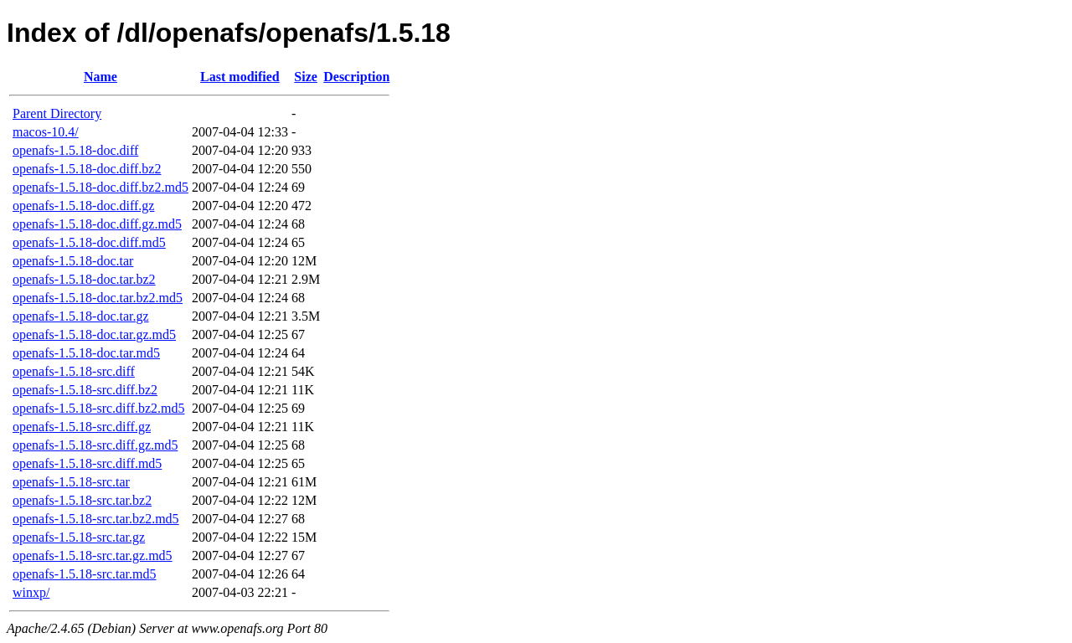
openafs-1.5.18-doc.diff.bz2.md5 (100, 187)
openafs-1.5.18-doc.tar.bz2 (84, 279)
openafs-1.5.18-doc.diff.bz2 (87, 169)
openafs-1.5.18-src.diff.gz (82, 426)
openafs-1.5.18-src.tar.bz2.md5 (96, 519)
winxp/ (31, 592)
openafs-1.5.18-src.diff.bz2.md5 (98, 408)
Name (100, 76)
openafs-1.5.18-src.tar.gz (79, 537)
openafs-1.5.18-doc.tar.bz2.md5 (98, 298)
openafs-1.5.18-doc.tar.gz (81, 316)
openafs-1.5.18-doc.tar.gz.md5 (94, 334)
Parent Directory (57, 113)
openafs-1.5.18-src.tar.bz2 (82, 500)
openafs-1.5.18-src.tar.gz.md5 (93, 555)
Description (356, 76)
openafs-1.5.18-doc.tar (73, 261)
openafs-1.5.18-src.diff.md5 (87, 463)
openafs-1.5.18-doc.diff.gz (83, 205)
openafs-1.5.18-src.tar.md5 (85, 574)
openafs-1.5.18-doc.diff (75, 150)
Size (305, 76)
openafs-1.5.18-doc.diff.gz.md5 (97, 224)
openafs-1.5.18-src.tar (71, 482)
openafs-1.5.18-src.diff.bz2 (85, 390)
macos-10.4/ (46, 132)
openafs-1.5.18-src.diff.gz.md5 (95, 445)
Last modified (240, 76)
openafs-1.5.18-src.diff (74, 371)
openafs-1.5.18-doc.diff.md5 (89, 242)
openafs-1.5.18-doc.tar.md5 (86, 353)
